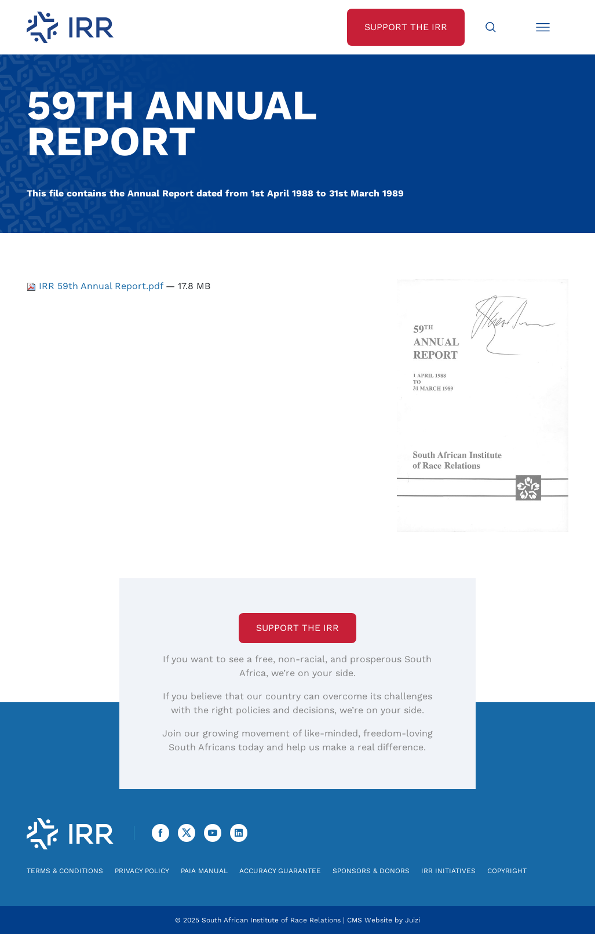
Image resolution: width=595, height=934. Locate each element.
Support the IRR (297, 627)
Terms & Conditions (65, 871)
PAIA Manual (204, 871)
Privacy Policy (142, 871)
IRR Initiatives (448, 871)
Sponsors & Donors (371, 871)
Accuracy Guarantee (280, 871)
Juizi (412, 920)
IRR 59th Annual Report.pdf (96, 285)
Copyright (507, 871)
